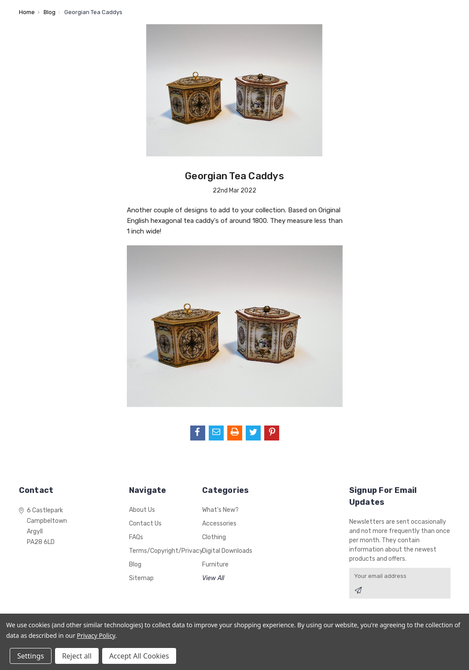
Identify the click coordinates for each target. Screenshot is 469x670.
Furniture (215, 564)
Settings (30, 656)
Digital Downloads (227, 551)
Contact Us (145, 523)
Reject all (77, 656)
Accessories (219, 523)
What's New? (220, 510)
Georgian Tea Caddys (234, 176)
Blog (135, 564)
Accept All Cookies (139, 656)
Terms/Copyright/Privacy (166, 551)
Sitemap (141, 578)
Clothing (214, 537)
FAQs (136, 537)
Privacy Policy (96, 635)
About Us (142, 510)
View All (213, 578)
